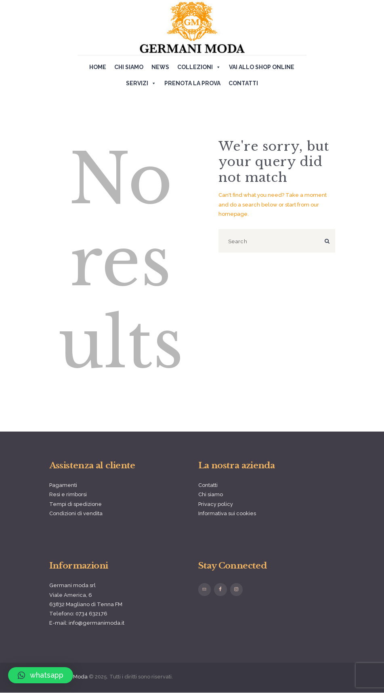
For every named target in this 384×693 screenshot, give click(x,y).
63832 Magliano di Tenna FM (85, 604)
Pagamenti (63, 485)
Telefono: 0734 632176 (78, 614)
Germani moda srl (72, 585)
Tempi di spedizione (75, 504)
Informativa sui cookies (227, 513)
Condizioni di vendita (76, 513)
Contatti (243, 83)
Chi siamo (128, 67)
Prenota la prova (192, 83)
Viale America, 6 (70, 595)
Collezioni (199, 67)
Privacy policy (215, 504)
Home (97, 67)
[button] (40, 675)
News (160, 67)
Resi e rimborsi (68, 494)
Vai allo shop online (261, 67)
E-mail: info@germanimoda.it (86, 623)
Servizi (141, 83)
